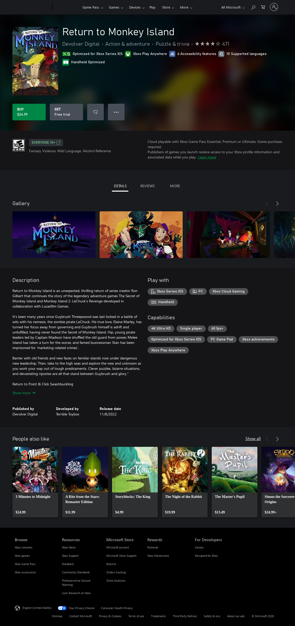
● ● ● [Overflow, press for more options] (116, 111)
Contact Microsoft (80, 616)
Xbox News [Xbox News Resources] (69, 547)
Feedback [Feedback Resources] (68, 564)
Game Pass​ (91, 7)
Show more (24, 392)
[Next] (277, 203)
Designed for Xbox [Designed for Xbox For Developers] (206, 555)
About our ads (236, 616)
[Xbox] (67, 7)
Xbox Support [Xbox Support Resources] (70, 555)
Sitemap (57, 616)
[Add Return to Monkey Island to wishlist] (95, 112)
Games (114, 7)
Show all (253, 438)
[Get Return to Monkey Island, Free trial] (66, 112)
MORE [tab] (175, 185)
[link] (35, 482)
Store (166, 7)
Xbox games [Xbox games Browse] (22, 555)
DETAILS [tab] (120, 185)
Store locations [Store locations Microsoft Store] (115, 580)
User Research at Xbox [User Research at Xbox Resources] (76, 593)
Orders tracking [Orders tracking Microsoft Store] (116, 572)
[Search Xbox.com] (253, 6)
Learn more (207, 157)
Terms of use (136, 616)
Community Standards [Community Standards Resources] (76, 572)
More (184, 7)
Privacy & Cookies (110, 616)
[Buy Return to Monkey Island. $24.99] (29, 112)
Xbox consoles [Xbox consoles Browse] (23, 547)
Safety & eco (212, 616)
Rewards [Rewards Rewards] (152, 547)
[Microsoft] (32, 7)
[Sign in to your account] (274, 7)
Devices (135, 7)
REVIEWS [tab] (147, 185)
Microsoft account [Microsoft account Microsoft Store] (117, 547)
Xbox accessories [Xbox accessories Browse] (25, 572)
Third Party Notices (185, 616)
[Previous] (267, 203)
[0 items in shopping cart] (263, 7)
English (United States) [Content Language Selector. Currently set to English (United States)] (37, 607)
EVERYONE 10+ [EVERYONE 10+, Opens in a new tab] (46, 143)
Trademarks (158, 616)
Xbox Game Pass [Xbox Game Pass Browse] (25, 564)
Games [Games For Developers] (199, 547)
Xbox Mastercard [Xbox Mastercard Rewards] (158, 555)
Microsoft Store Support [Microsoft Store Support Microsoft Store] (121, 555)
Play (152, 7)
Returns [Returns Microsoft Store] (111, 564)
